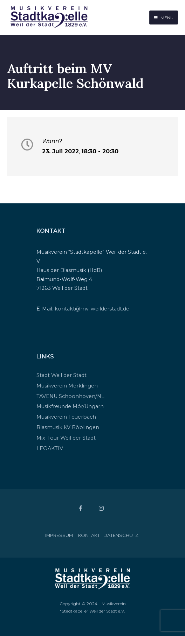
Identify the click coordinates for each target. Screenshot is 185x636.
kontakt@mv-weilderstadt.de (92, 309)
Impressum (59, 535)
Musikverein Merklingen (67, 386)
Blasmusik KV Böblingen (67, 427)
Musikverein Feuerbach (66, 417)
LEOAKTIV (49, 448)
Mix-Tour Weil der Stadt (66, 438)
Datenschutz (120, 535)
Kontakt (89, 535)
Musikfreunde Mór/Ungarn (70, 406)
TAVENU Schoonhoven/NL (70, 396)
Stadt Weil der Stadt (61, 375)
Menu (163, 17)
